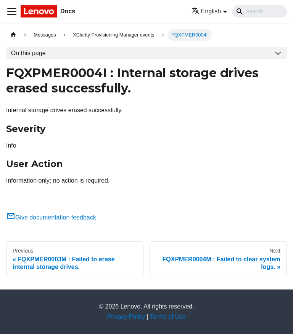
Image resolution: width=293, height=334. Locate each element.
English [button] (206, 11)
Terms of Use (168, 316)
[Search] (259, 11)
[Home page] (13, 35)
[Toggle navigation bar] (12, 11)
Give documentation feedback (51, 217)
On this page (28, 53)
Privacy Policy (126, 316)
